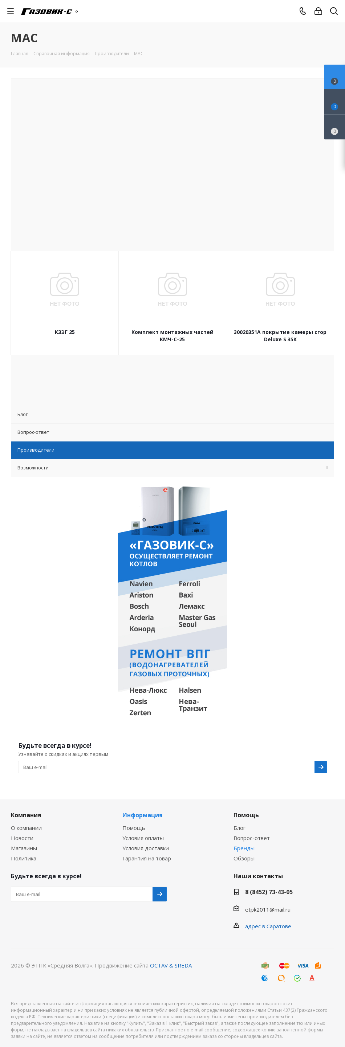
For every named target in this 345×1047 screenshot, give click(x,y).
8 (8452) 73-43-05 (269, 892)
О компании (26, 827)
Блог (239, 827)
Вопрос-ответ (252, 838)
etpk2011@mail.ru (268, 909)
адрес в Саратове (268, 926)
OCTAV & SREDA (171, 965)
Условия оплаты (143, 838)
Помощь (133, 827)
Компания (26, 815)
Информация (142, 815)
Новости (22, 838)
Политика (23, 858)
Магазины (24, 848)
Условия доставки (145, 848)
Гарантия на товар (146, 858)
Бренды (244, 848)
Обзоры (244, 858)
